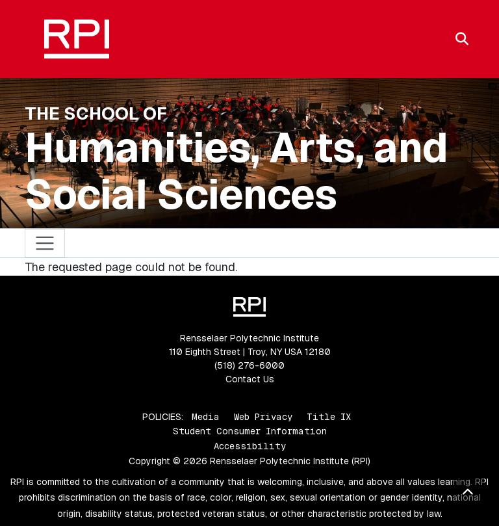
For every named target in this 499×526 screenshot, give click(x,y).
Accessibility (250, 446)
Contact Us (249, 379)
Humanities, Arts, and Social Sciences (236, 171)
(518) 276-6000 (249, 365)
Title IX (329, 417)
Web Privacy (263, 417)
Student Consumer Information (250, 431)
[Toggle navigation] (45, 243)
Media (206, 417)
